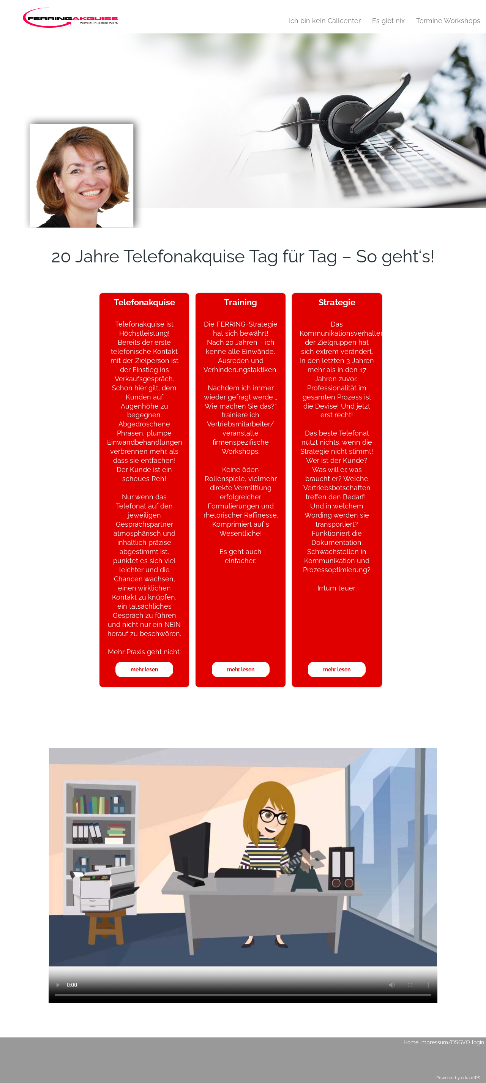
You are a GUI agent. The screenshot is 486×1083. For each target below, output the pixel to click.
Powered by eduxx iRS (458, 1077)
